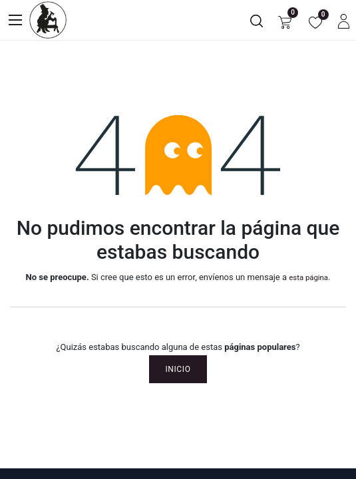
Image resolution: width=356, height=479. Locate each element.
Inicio (177, 369)
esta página (308, 277)
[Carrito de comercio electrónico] (284, 20)
